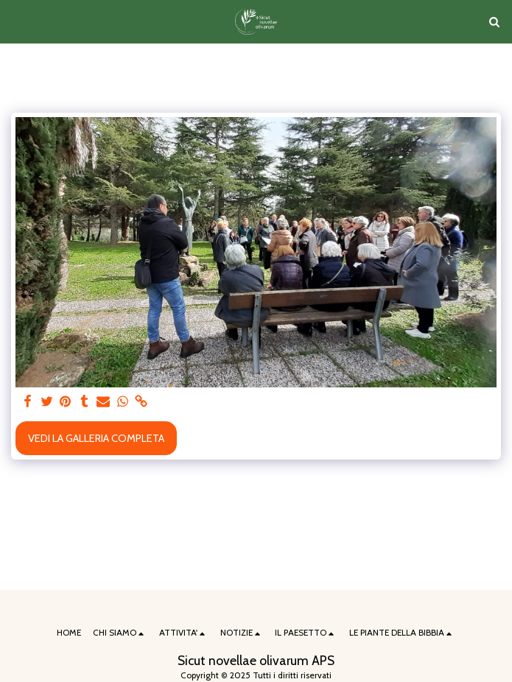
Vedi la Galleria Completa (96, 438)
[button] (16, 21)
